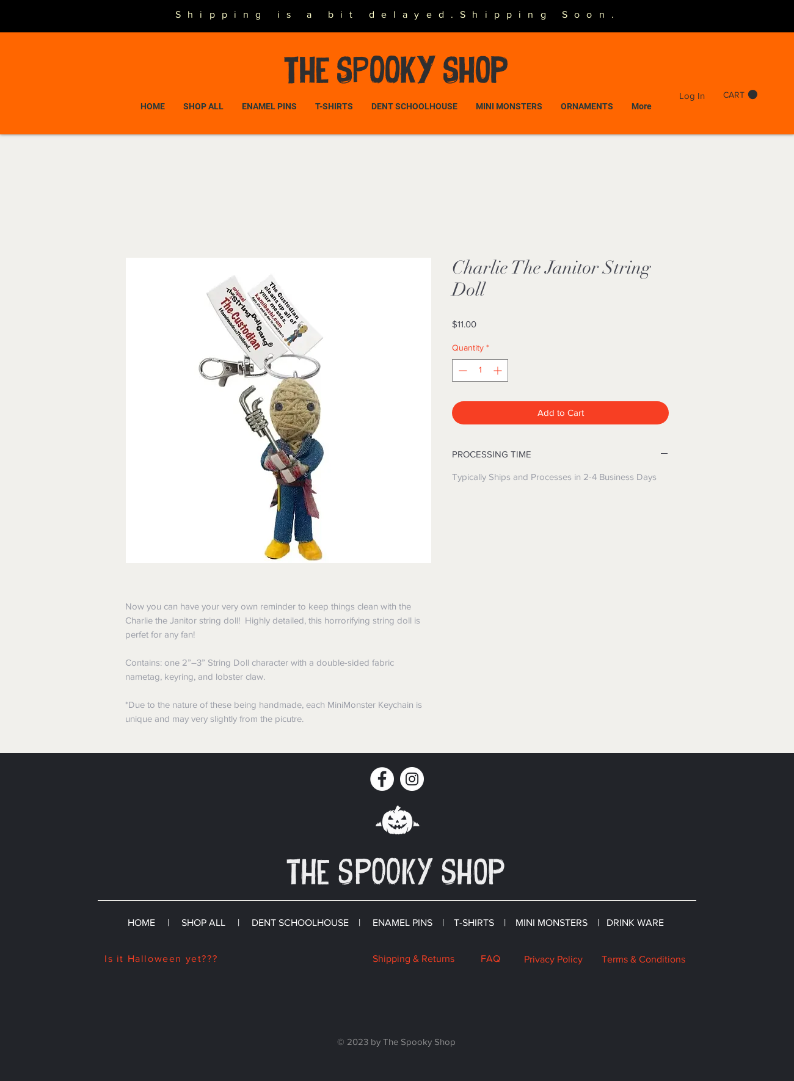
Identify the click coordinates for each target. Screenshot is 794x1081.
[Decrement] (461, 370)
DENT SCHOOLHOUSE (299, 922)
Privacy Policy (553, 959)
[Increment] (498, 370)
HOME (143, 922)
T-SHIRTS (474, 922)
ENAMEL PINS (404, 922)
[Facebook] (382, 779)
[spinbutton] (480, 370)
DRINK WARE (635, 922)
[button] (740, 95)
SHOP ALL (203, 922)
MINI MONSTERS (551, 922)
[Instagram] (412, 779)
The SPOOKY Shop (395, 70)
